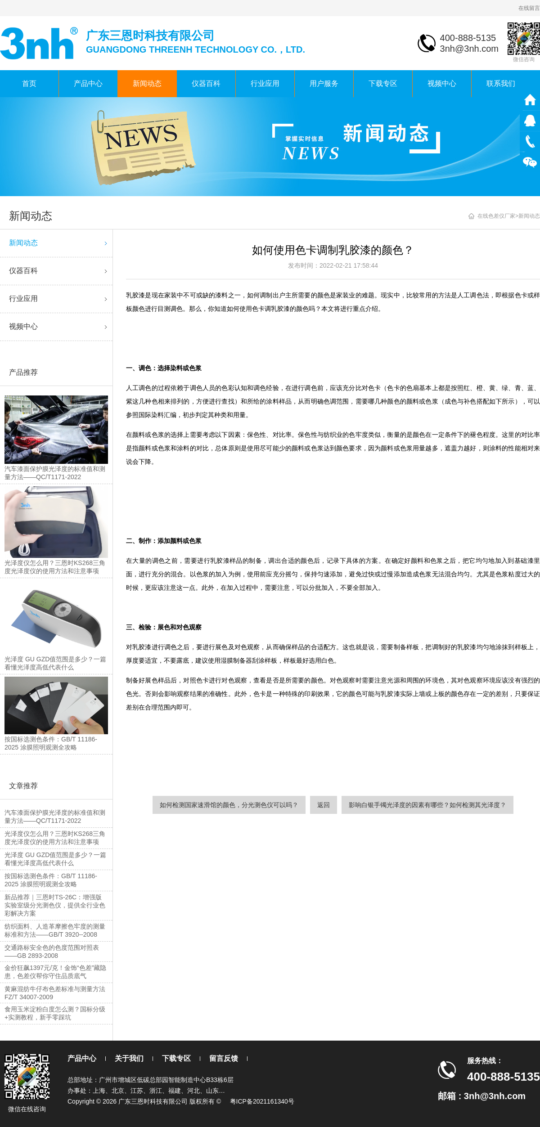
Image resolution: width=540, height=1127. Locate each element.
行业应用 (265, 83)
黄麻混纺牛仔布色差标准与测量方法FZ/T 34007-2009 (54, 993)
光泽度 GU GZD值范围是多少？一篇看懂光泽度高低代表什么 (55, 859)
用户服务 (324, 83)
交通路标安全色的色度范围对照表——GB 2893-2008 (51, 951)
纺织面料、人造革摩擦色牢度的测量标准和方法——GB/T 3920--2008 (54, 930)
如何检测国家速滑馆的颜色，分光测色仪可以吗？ (229, 804)
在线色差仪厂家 (496, 216)
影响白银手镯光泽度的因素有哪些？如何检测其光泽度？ (427, 804)
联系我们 (500, 83)
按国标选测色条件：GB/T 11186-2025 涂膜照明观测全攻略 (50, 880)
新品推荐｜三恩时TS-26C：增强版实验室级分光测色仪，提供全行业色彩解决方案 (54, 905)
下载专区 (383, 83)
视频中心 (442, 83)
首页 (29, 83)
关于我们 (129, 1058)
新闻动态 (147, 83)
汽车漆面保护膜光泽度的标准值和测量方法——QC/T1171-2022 (54, 816)
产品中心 (88, 83)
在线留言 (529, 8)
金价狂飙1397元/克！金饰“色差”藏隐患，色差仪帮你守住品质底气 (55, 971)
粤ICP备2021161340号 (262, 1101)
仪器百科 (206, 83)
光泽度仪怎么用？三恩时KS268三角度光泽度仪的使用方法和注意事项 (54, 837)
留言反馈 (223, 1058)
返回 (323, 804)
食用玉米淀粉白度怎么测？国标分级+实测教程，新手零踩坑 (54, 1013)
